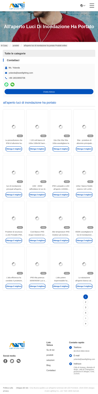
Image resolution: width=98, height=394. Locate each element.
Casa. (4, 46)
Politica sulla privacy (8, 389)
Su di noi (50, 350)
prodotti (16, 46)
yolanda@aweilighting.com (21, 73)
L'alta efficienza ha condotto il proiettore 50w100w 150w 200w (13, 281)
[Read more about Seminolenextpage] (85, 318)
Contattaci (51, 370)
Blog (48, 365)
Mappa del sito (22, 388)
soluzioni (50, 360)
